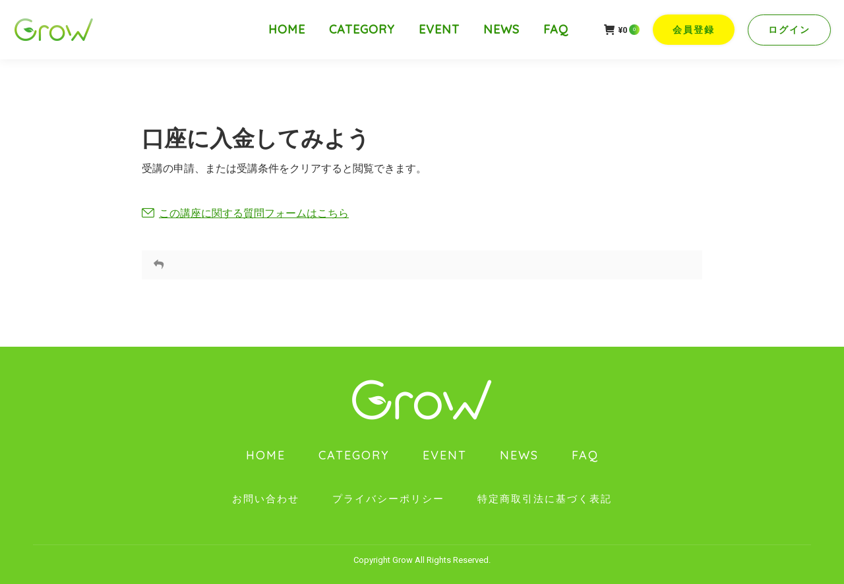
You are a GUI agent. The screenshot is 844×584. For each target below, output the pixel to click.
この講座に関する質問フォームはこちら (254, 213)
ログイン (789, 29)
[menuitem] (287, 29)
